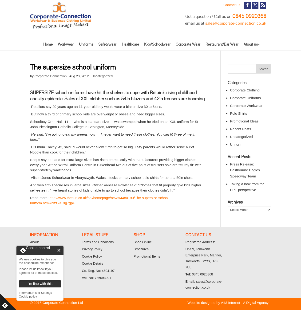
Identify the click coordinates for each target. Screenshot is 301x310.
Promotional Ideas (244, 121)
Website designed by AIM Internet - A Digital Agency (228, 303)
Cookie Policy (92, 256)
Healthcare (130, 44)
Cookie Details (92, 263)
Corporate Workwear (246, 106)
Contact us (231, 5)
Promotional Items (147, 256)
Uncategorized (102, 76)
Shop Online (143, 242)
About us (251, 44)
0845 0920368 (249, 16)
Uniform (236, 144)
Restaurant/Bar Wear (222, 44)
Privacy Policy (92, 249)
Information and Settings (35, 292)
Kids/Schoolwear (157, 44)
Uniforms (86, 44)
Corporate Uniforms (245, 98)
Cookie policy (28, 296)
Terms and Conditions (98, 242)
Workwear (66, 44)
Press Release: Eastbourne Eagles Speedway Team (245, 170)
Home (48, 44)
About (34, 242)
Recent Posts (240, 129)
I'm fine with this (59, 250)
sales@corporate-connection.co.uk (235, 23)
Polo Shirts (238, 113)
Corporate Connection (51, 76)
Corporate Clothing (245, 90)
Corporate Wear (188, 44)
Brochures (141, 249)
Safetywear (107, 44)
